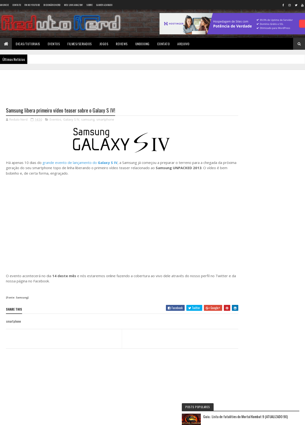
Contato (16, 5)
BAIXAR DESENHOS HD (256, 242)
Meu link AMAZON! (73, 5)
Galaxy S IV (71, 120)
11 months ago (280, 194)
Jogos (103, 43)
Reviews (122, 43)
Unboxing (142, 43)
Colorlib (24, 418)
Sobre (89, 5)
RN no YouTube (32, 5)
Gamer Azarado (104, 5)
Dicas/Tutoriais (28, 43)
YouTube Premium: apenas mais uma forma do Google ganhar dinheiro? (274, 156)
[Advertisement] (113, 85)
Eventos (54, 43)
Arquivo (183, 43)
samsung (87, 120)
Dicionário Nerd (52, 5)
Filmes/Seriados (79, 43)
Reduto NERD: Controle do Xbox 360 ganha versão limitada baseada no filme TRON (261, 193)
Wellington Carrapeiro (256, 223)
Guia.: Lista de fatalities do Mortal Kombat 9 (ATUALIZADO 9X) (273, 95)
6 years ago (265, 214)
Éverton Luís (249, 203)
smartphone (105, 120)
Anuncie (4, 5)
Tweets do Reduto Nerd (265, 289)
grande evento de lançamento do (79, 162)
